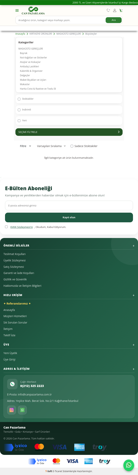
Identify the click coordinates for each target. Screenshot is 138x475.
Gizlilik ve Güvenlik (15, 279)
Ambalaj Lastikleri (29, 66)
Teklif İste (9, 335)
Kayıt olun (69, 217)
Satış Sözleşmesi (13, 267)
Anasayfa (20, 33)
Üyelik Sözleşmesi (14, 260)
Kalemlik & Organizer (31, 71)
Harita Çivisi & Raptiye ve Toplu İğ (38, 88)
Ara (114, 20)
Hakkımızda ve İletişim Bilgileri (22, 286)
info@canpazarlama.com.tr (35, 394)
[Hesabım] (114, 10)
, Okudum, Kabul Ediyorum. (35, 227)
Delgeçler (25, 75)
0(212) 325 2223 (32, 386)
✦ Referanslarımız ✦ (17, 303)
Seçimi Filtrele (69, 132)
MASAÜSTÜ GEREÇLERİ (68, 33)
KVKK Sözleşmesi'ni (21, 227)
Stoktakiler (26, 98)
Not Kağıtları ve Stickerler (33, 57)
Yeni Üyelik (10, 353)
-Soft (49, 471)
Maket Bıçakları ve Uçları (33, 79)
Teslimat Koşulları (14, 254)
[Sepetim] (121, 10)
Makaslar (25, 84)
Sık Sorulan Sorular (15, 322)
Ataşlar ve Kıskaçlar (30, 62)
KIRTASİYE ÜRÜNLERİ (40, 33)
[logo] (33, 10)
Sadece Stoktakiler (84, 146)
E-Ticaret (57, 471)
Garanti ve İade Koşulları (18, 273)
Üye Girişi (9, 359)
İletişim (8, 329)
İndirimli (24, 109)
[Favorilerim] (108, 10)
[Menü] (17, 10)
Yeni (22, 120)
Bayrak (23, 53)
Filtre (25, 146)
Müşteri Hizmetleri (15, 316)
